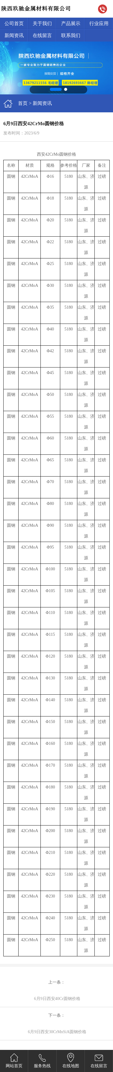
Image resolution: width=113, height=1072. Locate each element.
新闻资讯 (14, 35)
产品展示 (70, 23)
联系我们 (70, 35)
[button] (56, 89)
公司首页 (14, 23)
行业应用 (99, 23)
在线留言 (42, 35)
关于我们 (42, 23)
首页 (23, 103)
